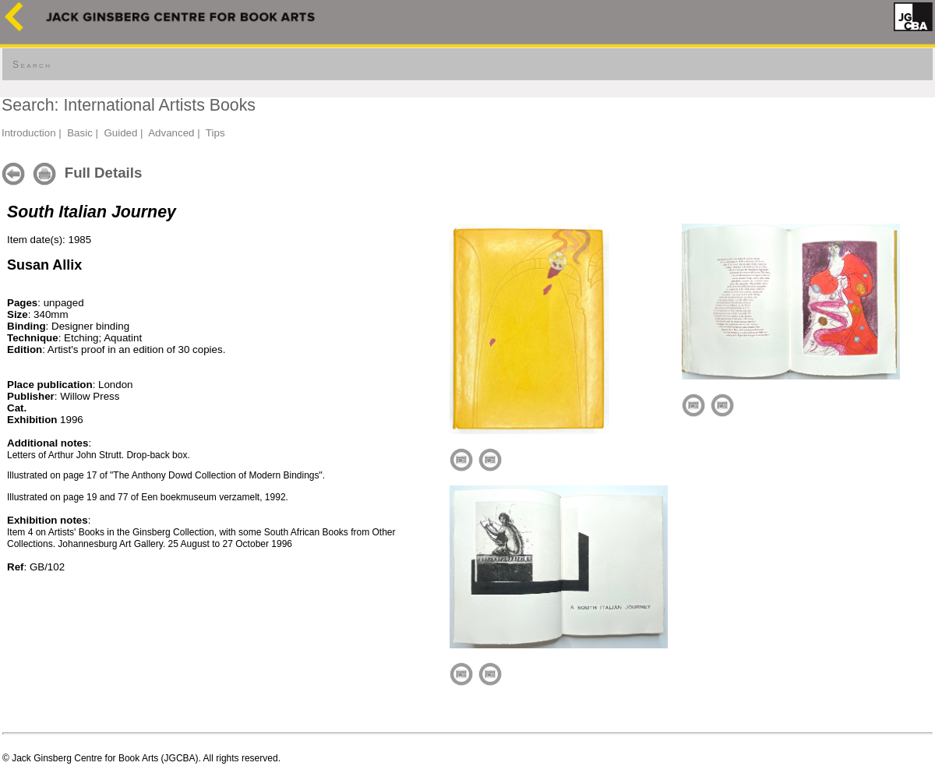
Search (31, 64)
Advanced (171, 133)
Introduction (29, 133)
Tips (215, 133)
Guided (120, 133)
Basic (80, 133)
